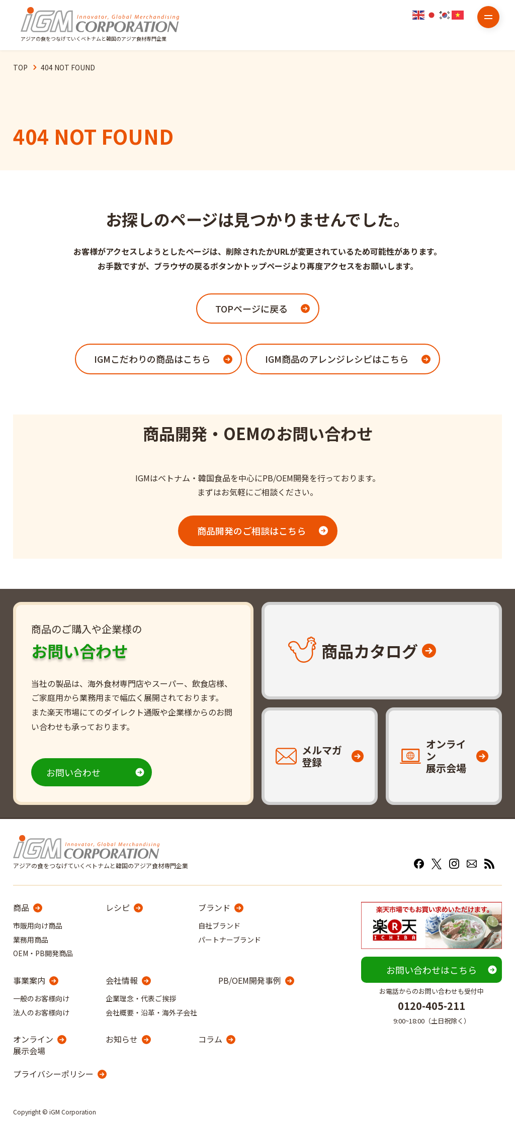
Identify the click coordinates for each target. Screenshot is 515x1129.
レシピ (118, 907)
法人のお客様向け (41, 1012)
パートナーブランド (229, 940)
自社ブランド (219, 925)
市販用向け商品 (37, 925)
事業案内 (29, 980)
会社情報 (122, 980)
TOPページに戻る (251, 308)
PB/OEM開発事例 (249, 980)
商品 (21, 907)
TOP (20, 67)
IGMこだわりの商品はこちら (152, 358)
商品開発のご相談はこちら (251, 530)
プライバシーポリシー (53, 1073)
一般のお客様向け (41, 998)
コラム (210, 1039)
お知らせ (122, 1039)
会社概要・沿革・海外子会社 (151, 1012)
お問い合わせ (73, 772)
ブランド (214, 907)
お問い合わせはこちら (431, 969)
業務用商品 (30, 940)
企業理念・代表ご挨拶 (141, 998)
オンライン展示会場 (33, 1045)
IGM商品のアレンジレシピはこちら (336, 358)
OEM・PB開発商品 (43, 953)
